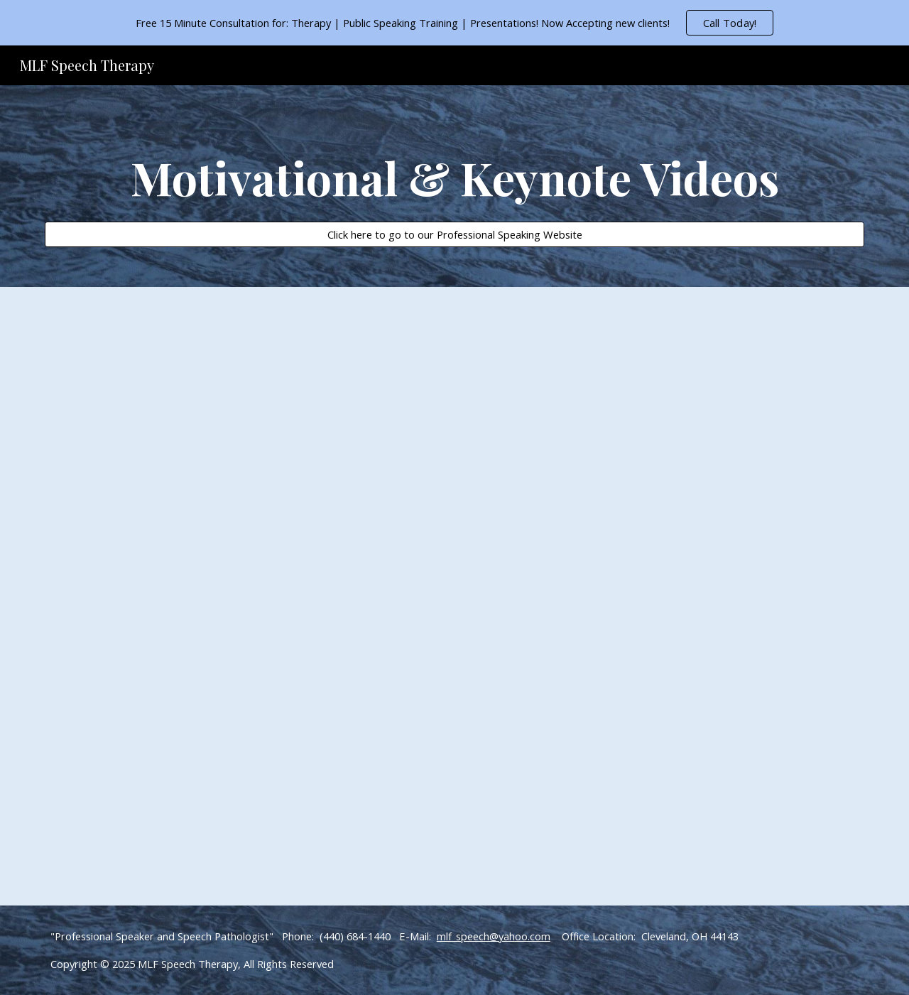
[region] (454, 22)
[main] (454, 173)
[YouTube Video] (279, 392)
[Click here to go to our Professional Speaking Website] (454, 234)
